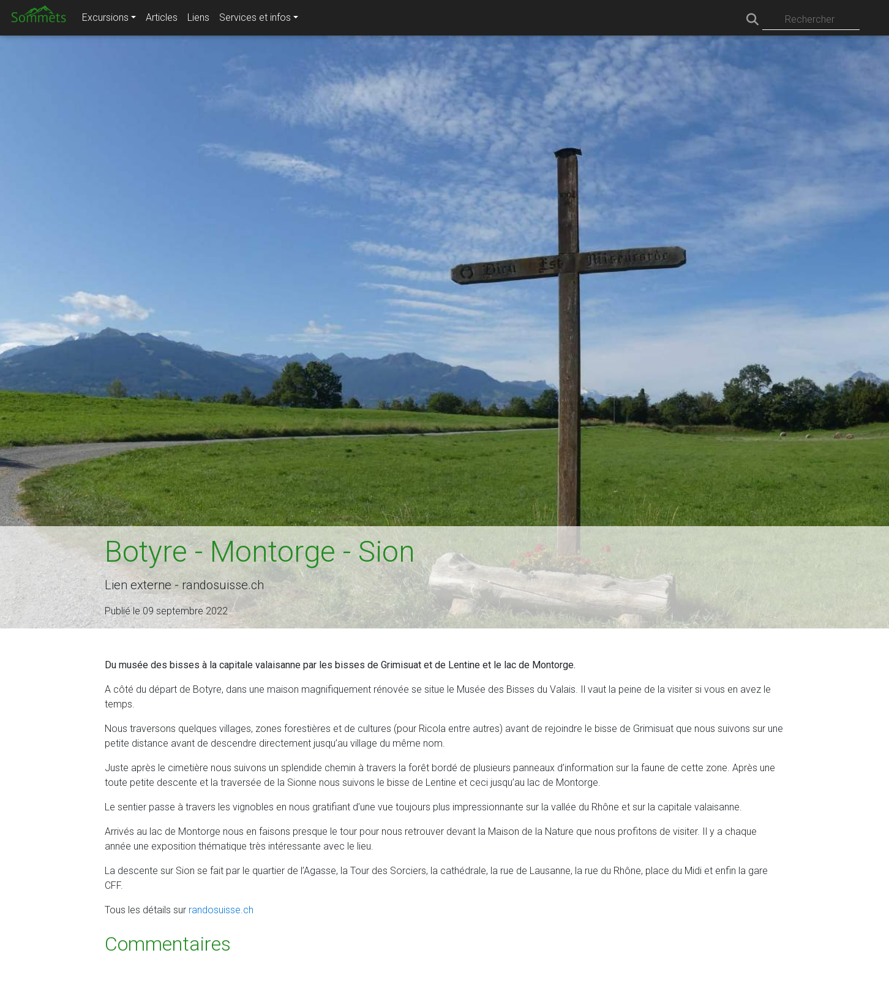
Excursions (105, 17)
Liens (198, 17)
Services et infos (255, 17)
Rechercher (810, 19)
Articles (162, 17)
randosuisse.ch (221, 910)
